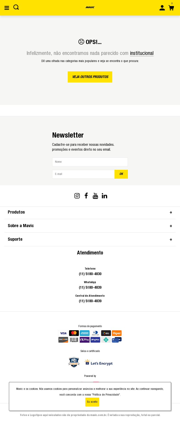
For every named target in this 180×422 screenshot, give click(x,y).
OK (121, 174)
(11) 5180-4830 (90, 274)
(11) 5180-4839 (90, 287)
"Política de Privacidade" (106, 394)
